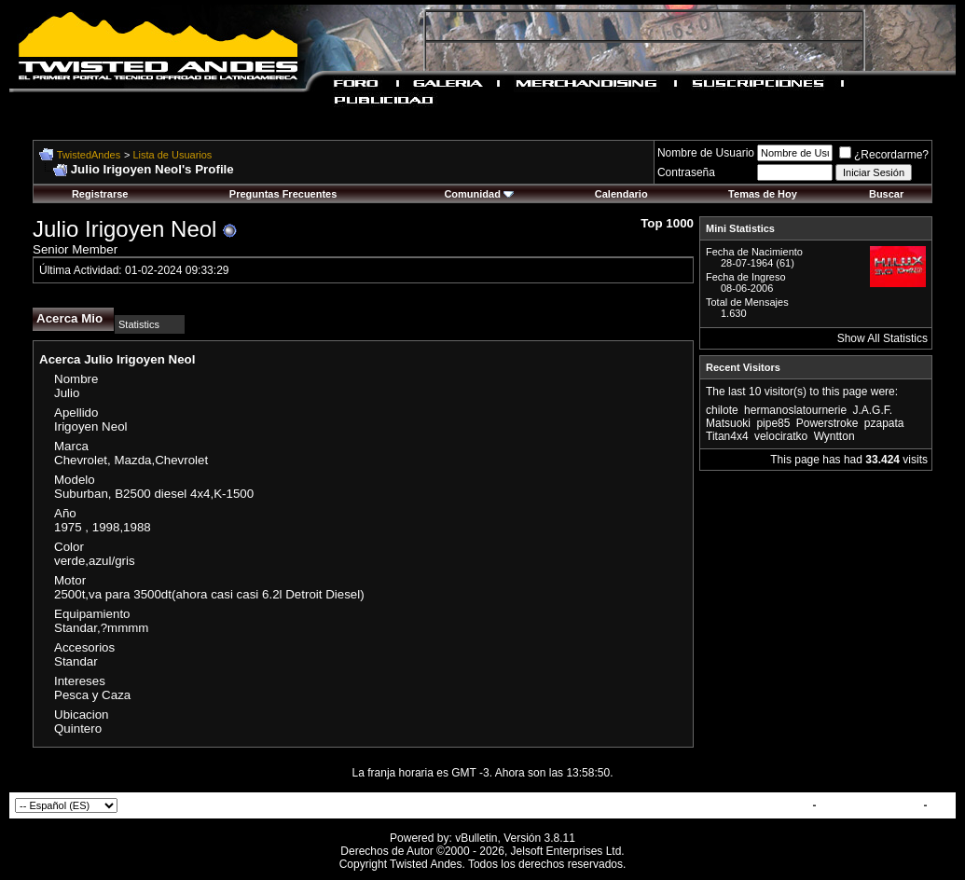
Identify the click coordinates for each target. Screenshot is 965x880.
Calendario (621, 193)
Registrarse (100, 193)
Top (940, 805)
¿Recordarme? (884, 154)
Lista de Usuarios (172, 154)
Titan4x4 (727, 436)
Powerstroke (827, 423)
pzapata (884, 423)
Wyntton (834, 436)
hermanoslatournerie (795, 410)
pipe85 (773, 423)
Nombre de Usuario (705, 152)
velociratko (780, 436)
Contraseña (686, 172)
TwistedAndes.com (870, 805)
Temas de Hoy (762, 193)
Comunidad (479, 193)
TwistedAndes (88, 154)
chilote (722, 410)
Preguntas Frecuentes (283, 193)
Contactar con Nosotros (745, 805)
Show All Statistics (882, 338)
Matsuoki (728, 423)
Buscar (886, 193)
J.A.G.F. (872, 410)
